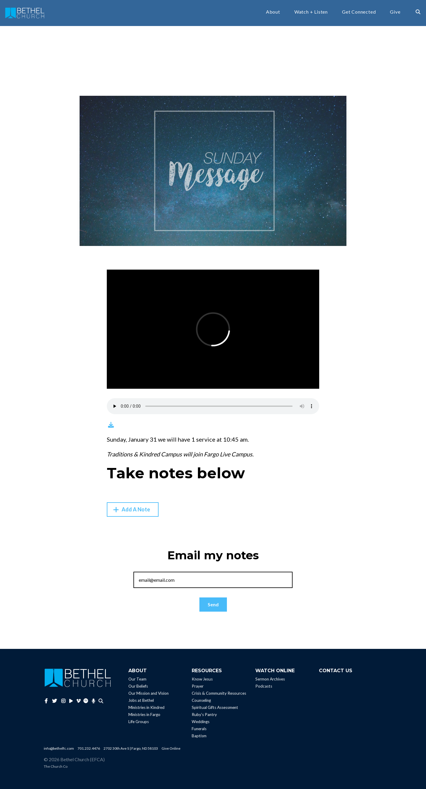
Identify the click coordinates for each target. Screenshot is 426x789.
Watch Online (275, 670)
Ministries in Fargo (144, 714)
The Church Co (55, 766)
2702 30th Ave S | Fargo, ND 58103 (131, 748)
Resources (207, 670)
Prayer (198, 686)
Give (395, 11)
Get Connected (359, 11)
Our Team (137, 679)
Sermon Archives (270, 679)
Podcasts (263, 686)
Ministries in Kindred (146, 707)
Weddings (200, 721)
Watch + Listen (311, 11)
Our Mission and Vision (148, 693)
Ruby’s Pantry (204, 714)
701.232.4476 (89, 748)
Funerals (199, 728)
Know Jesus (202, 679)
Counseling (201, 700)
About (273, 11)
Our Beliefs (138, 686)
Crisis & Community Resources (219, 693)
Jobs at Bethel (141, 700)
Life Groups (138, 721)
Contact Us (335, 670)
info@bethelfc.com (59, 748)
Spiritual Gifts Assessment (215, 707)
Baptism (199, 735)
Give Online (171, 748)
